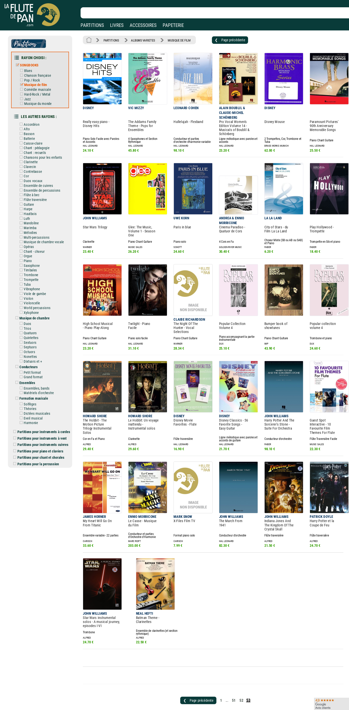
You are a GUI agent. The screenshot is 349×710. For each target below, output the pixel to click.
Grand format (33, 360)
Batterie (29, 133)
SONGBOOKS (29, 64)
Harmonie (31, 404)
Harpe (28, 200)
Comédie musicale (37, 87)
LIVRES (117, 25)
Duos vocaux (33, 174)
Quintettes (31, 323)
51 (227, 668)
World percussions (37, 295)
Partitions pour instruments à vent (42, 418)
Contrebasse (33, 165)
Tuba (27, 272)
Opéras (29, 236)
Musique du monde (38, 100)
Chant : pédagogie (36, 142)
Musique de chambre (34, 304)
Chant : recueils (35, 147)
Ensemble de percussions (41, 183)
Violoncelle (32, 290)
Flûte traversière (35, 191)
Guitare (29, 196)
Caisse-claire (33, 138)
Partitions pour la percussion (39, 443)
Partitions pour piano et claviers (41, 431)
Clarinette (31, 156)
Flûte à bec (31, 187)
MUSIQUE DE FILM (175, 40)
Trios (27, 314)
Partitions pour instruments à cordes (44, 412)
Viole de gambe (35, 281)
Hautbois (30, 205)
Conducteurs (29, 351)
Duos (27, 309)
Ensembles (27, 366)
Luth (27, 209)
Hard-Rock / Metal (37, 91)
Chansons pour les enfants (42, 151)
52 (234, 668)
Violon (28, 285)
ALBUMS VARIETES (140, 40)
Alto (27, 124)
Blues (28, 69)
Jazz (28, 96)
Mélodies (30, 223)
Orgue (28, 245)
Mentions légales (107, 701)
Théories (30, 390)
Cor (26, 169)
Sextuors (30, 327)
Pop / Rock (32, 78)
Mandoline (31, 214)
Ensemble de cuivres (38, 178)
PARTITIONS (92, 25)
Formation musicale (33, 381)
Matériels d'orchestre (38, 375)
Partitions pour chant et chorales (41, 437)
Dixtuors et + (33, 345)
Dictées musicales (37, 395)
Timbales (30, 259)
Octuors (29, 336)
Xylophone (31, 299)
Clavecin (30, 160)
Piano (28, 250)
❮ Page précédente (223, 39)
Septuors (30, 332)
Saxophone (31, 254)
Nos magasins (38, 701)
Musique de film (35, 82)
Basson (29, 129)
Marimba (30, 218)
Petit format (32, 356)
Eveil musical (33, 399)
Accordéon (31, 120)
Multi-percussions (36, 227)
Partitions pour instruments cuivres (43, 425)
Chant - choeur (34, 241)
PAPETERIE (173, 25)
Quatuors (30, 318)
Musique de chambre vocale (43, 232)
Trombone (31, 263)
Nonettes (30, 341)
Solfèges (30, 386)
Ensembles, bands (36, 371)
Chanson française (37, 73)
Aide (155, 701)
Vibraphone (32, 276)
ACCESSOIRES (143, 25)
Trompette (31, 268)
